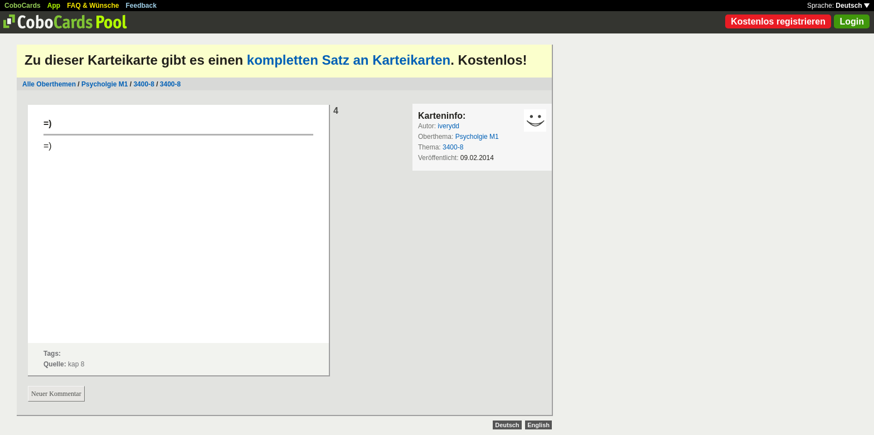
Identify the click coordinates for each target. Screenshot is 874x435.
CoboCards (22, 5)
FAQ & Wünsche (93, 5)
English (538, 425)
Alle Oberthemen (49, 84)
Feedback (141, 5)
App (53, 5)
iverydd (448, 126)
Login (851, 21)
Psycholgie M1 (104, 84)
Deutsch (853, 5)
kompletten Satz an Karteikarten (348, 59)
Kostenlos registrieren (778, 21)
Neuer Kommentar (56, 394)
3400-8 (143, 84)
